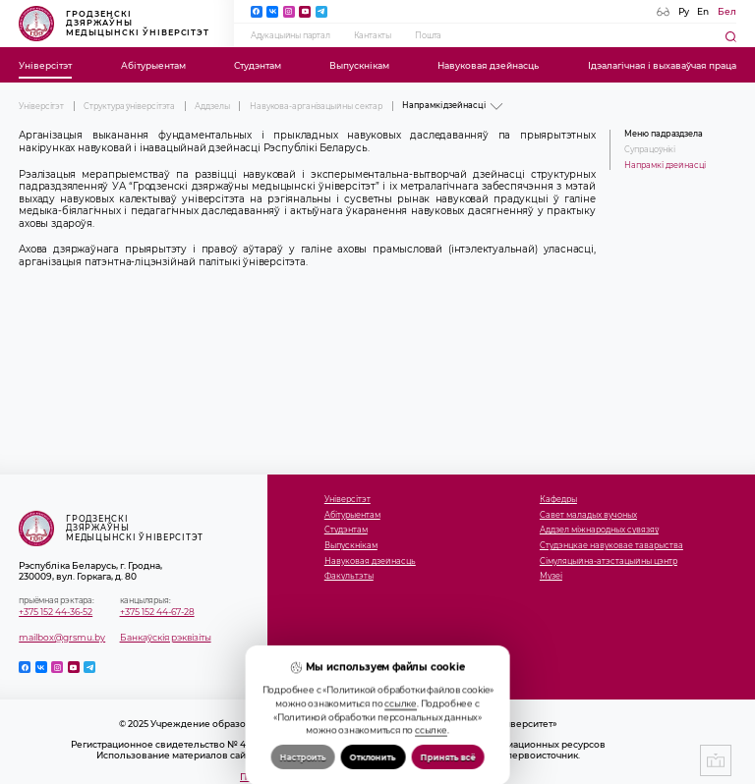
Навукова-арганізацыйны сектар (316, 106)
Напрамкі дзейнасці (664, 165)
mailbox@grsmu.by (62, 637)
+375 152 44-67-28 (157, 611)
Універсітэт (45, 65)
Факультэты (349, 576)
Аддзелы (212, 106)
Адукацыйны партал (290, 35)
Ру (683, 11)
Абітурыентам (153, 65)
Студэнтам (257, 65)
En (703, 11)
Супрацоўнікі (649, 149)
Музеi (551, 576)
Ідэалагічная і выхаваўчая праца (662, 65)
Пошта (428, 35)
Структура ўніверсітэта (129, 106)
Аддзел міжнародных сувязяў (599, 530)
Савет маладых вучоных (588, 515)
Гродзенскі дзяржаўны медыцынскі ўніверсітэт (114, 23)
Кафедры (558, 499)
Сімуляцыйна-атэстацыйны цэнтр (608, 561)
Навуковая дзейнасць (488, 65)
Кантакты (372, 35)
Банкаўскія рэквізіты (165, 637)
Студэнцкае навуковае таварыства (611, 545)
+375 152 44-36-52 (55, 611)
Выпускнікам (359, 65)
